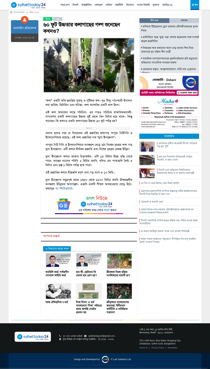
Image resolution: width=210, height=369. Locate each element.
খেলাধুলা (99, 4)
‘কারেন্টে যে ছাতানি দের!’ (152, 201)
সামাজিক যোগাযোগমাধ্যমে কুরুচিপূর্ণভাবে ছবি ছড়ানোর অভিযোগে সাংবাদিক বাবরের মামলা (169, 60)
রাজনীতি (119, 4)
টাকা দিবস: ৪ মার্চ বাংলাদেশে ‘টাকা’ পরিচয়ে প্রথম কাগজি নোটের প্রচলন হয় (89, 307)
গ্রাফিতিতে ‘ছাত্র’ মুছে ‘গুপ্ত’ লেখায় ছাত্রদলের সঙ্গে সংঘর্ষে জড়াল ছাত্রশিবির (170, 39)
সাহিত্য (109, 4)
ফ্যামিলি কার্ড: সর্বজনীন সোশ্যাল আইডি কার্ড (57, 273)
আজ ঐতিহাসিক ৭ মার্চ (56, 302)
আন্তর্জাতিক (86, 4)
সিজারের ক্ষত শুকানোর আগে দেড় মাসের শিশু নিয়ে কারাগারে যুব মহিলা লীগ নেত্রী (167, 50)
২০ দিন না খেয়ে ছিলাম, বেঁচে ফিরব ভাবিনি (160, 183)
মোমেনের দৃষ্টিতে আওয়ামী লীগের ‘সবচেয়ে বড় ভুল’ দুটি (177, 145)
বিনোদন (130, 4)
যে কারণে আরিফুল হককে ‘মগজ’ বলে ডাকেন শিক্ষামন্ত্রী (165, 231)
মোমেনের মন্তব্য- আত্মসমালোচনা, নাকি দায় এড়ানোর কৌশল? (168, 71)
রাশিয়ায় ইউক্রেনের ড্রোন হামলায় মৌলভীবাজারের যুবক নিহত (169, 28)
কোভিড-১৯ (167, 4)
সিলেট (75, 4)
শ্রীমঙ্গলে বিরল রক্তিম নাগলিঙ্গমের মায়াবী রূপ (118, 273)
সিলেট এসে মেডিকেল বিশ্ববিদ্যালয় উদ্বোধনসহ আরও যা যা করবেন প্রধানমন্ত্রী (175, 171)
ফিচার (47, 19)
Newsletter (172, 348)
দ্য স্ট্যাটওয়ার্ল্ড (64, 188)
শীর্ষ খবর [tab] (154, 20)
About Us (143, 348)
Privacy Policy (158, 348)
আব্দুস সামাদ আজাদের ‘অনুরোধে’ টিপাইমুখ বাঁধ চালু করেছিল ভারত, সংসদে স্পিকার (167, 240)
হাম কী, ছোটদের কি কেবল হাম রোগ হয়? (86, 273)
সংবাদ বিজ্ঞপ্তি (143, 4)
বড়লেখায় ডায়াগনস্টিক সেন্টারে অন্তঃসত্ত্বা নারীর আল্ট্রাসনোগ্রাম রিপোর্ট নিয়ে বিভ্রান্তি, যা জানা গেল (168, 192)
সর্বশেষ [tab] (184, 20)
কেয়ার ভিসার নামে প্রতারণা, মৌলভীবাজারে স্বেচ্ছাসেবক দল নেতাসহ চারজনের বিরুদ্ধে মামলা (166, 211)
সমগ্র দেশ (65, 4)
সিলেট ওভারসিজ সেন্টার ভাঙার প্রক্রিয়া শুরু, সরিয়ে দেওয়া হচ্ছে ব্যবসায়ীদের (168, 222)
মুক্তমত (156, 4)
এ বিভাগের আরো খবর (56, 248)
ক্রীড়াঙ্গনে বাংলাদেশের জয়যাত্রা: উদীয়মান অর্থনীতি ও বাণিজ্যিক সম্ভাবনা (118, 307)
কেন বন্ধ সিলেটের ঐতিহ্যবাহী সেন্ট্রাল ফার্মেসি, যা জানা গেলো (174, 158)
